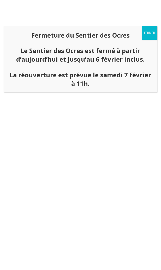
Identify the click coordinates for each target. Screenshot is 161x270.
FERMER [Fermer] (149, 33)
